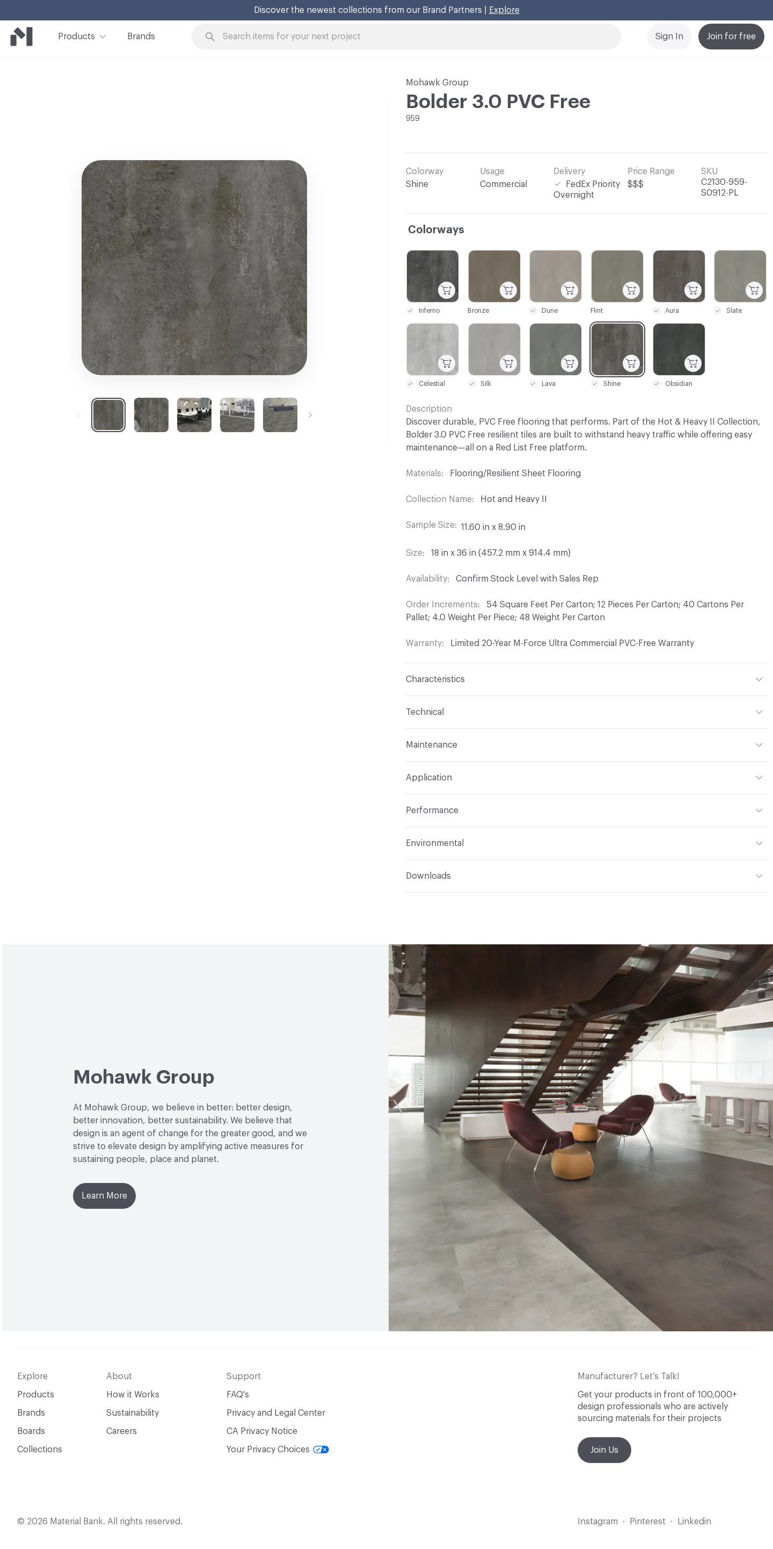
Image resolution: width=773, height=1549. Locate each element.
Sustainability (132, 1413)
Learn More (104, 1196)
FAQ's (238, 1394)
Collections (39, 1449)
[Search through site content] (412, 37)
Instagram (598, 1521)
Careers (121, 1431)
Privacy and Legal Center (276, 1413)
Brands (141, 36)
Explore (504, 10)
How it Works (132, 1394)
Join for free (731, 36)
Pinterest (648, 1521)
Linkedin (694, 1521)
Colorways (436, 230)
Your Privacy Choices (278, 1449)
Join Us (604, 1450)
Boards (31, 1431)
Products (76, 35)
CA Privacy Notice (262, 1431)
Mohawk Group (437, 82)
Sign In (669, 36)
